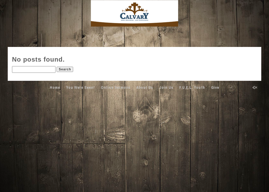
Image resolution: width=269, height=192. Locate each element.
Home (55, 87)
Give (215, 87)
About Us (144, 87)
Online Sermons (115, 87)
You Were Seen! (80, 87)
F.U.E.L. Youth (192, 87)
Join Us (166, 87)
